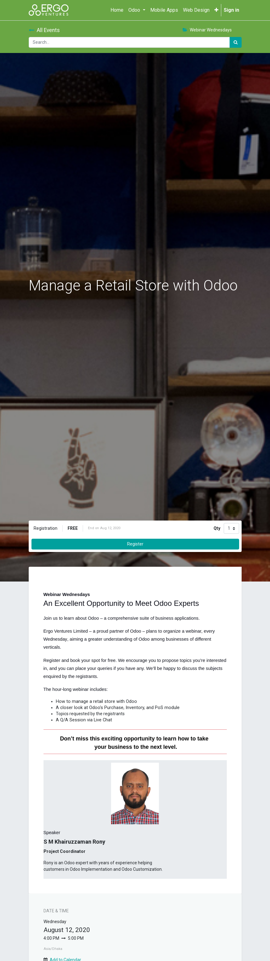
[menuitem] (117, 10)
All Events (44, 30)
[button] (216, 10)
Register (135, 543)
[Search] (236, 42)
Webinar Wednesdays (207, 29)
